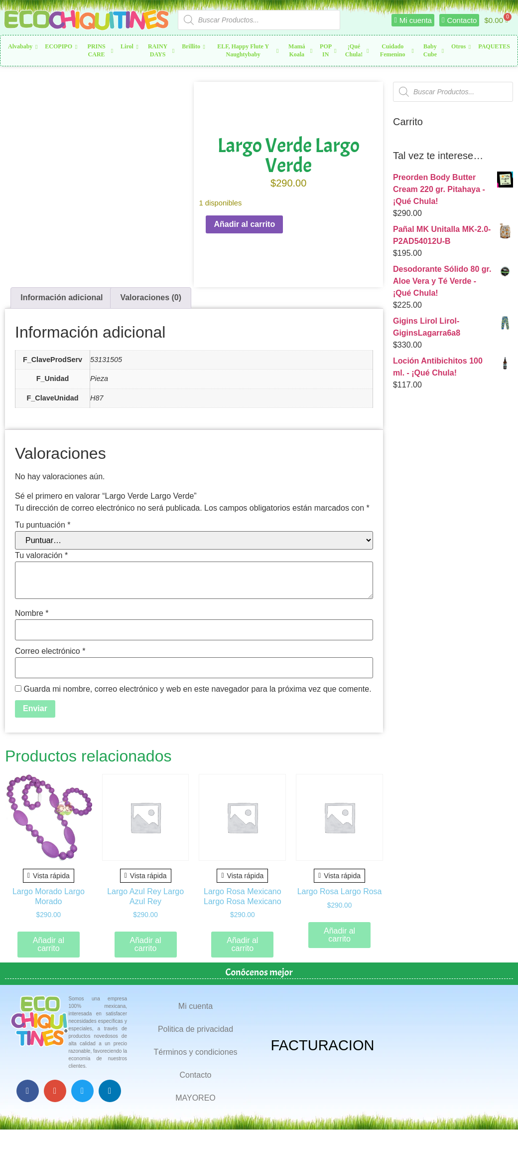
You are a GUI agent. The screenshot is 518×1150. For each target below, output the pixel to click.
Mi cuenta (195, 1006)
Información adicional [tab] (61, 297)
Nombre (32, 613)
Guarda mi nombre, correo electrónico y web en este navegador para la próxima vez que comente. (197, 689)
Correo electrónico (50, 651)
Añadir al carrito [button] (48, 944)
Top (494, 1126)
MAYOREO (195, 1098)
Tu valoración (41, 556)
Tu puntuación (43, 525)
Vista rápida (48, 876)
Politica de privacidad (195, 1029)
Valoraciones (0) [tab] (150, 297)
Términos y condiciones (195, 1052)
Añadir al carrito (244, 224)
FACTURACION (323, 1045)
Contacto (195, 1075)
